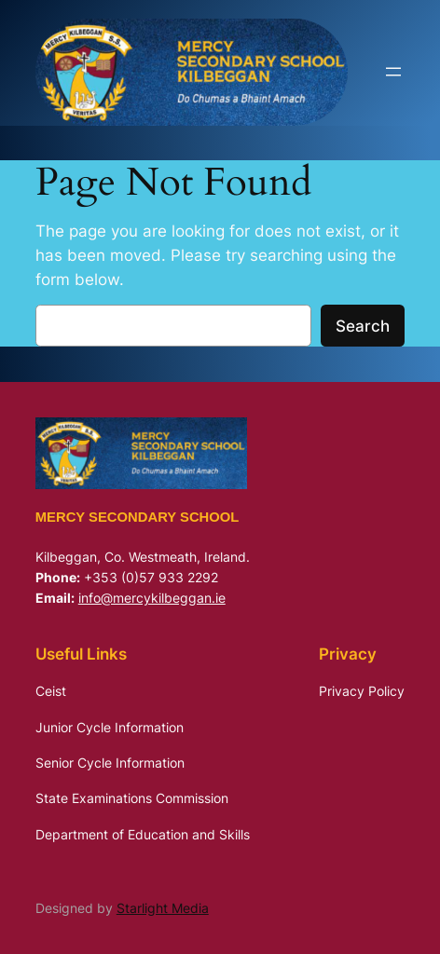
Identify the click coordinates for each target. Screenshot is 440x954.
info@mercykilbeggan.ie (152, 598)
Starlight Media (163, 908)
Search (363, 326)
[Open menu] (393, 72)
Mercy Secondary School (137, 517)
